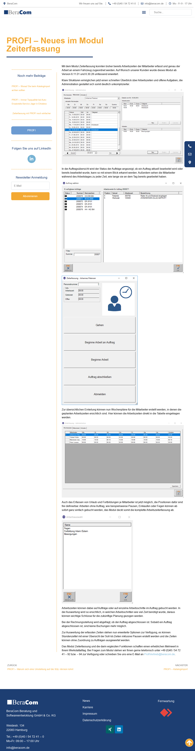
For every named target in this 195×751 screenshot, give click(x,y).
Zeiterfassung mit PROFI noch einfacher (32, 113)
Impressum (90, 713)
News (86, 701)
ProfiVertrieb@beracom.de (159, 654)
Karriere (88, 707)
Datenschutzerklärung (97, 720)
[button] (144, 12)
